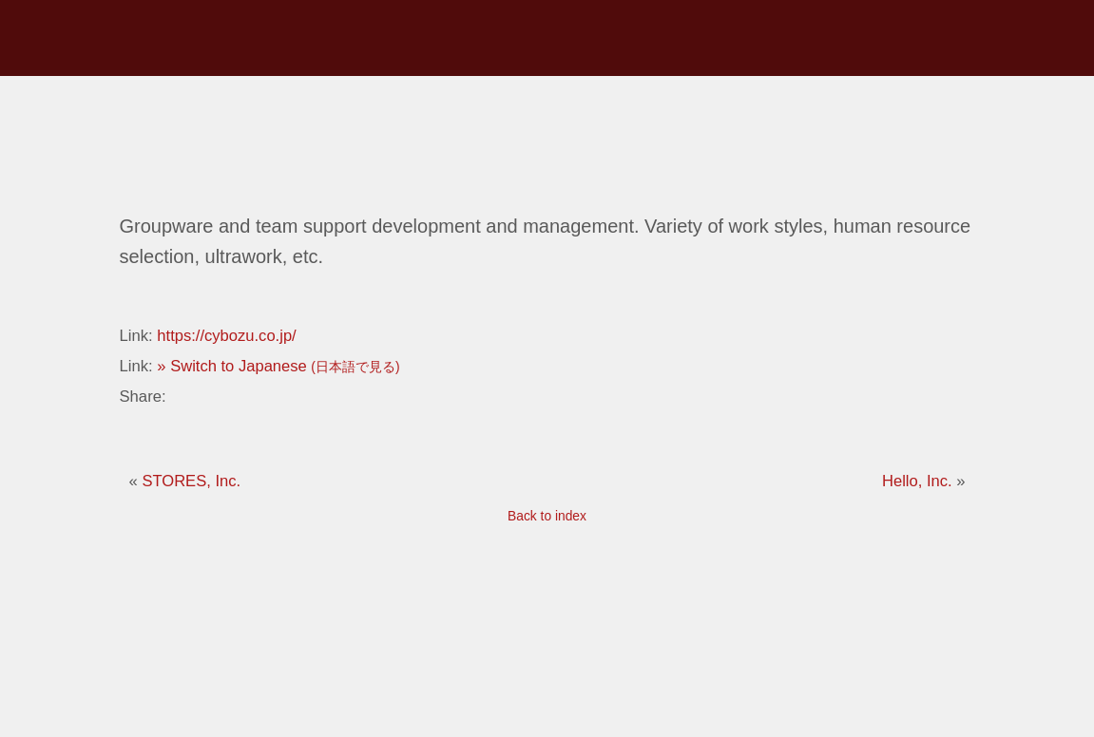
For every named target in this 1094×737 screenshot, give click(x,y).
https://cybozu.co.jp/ (227, 335)
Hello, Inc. (919, 480)
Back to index (547, 515)
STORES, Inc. (191, 480)
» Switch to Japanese (278, 365)
